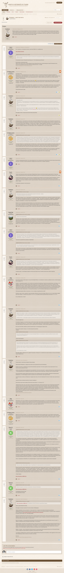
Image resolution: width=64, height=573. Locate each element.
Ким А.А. (11, 427)
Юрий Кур (10, 212)
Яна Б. (10, 172)
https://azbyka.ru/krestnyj (20, 51)
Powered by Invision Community (32, 572)
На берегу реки (10, 71)
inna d (11, 47)
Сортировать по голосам (58, 43)
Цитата (19, 68)
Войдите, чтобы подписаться (50, 17)
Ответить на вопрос (58, 22)
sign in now (24, 547)
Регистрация (59, 2)
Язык (30, 571)
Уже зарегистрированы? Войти (50, 2)
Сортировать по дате (51, 43)
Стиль (33, 571)
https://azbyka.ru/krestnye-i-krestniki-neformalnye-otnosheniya (33, 512)
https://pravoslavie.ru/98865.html (21, 476)
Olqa (11, 278)
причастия (34, 109)
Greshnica (13, 18)
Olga (25, 340)
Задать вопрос (49, 22)
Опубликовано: (21, 47)
